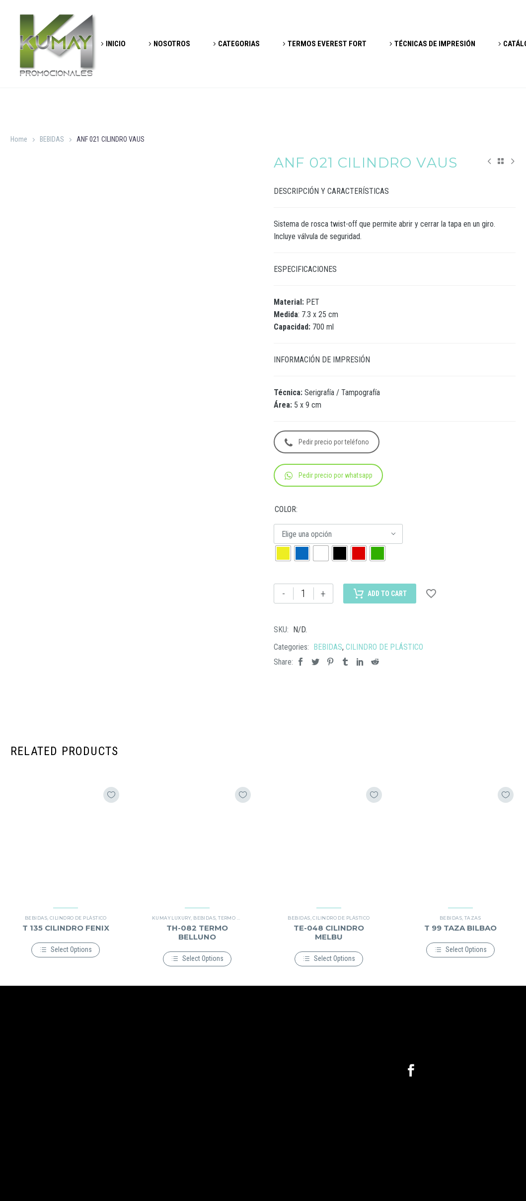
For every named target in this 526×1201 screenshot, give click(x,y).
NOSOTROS (171, 43)
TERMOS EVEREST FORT (327, 43)
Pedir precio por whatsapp (329, 475)
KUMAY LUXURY (171, 918)
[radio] (283, 553)
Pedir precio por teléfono (327, 442)
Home (18, 139)
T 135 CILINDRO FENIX (65, 928)
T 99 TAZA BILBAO (460, 928)
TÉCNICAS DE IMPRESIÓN (434, 43)
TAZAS (472, 918)
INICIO (116, 43)
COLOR (285, 509)
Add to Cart (380, 593)
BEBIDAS (52, 139)
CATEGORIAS (239, 43)
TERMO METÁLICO (240, 918)
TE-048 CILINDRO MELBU (329, 932)
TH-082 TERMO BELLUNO (197, 932)
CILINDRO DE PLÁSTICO (384, 647)
